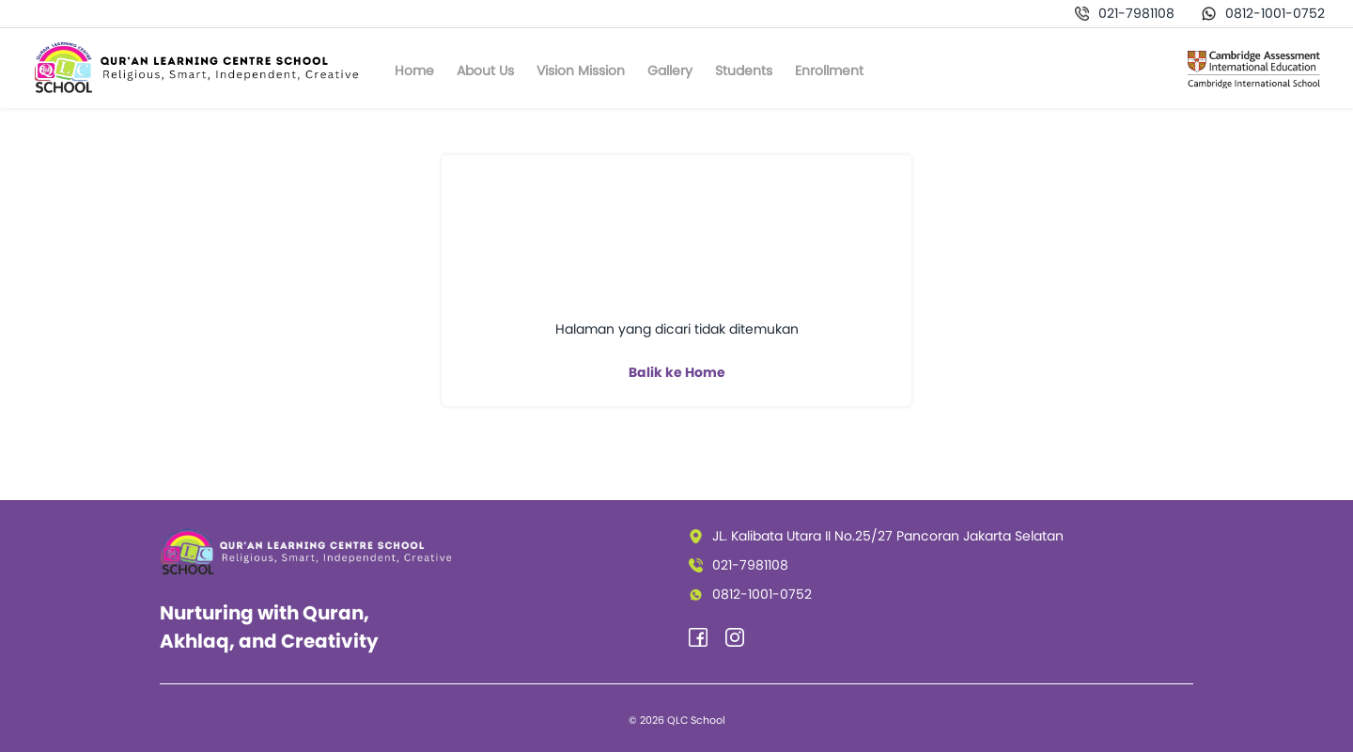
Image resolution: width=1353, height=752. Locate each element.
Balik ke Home (677, 372)
